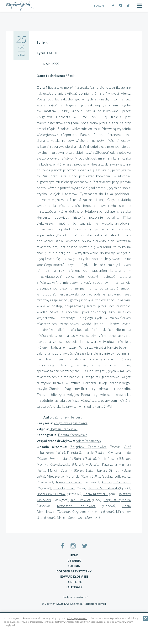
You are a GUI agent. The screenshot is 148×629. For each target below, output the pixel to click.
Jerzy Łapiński (64, 488)
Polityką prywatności (77, 618)
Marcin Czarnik (60, 470)
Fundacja (74, 582)
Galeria (74, 566)
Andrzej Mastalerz (116, 482)
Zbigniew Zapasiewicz (70, 423)
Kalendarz (74, 587)
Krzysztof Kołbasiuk (87, 512)
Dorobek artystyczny (74, 571)
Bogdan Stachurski (64, 429)
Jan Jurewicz (81, 500)
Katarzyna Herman (116, 464)
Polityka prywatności (75, 597)
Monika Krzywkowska (53, 464)
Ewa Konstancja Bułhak (66, 459)
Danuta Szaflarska (81, 453)
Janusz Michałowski (103, 488)
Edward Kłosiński (74, 576)
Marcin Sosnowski (71, 518)
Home (74, 555)
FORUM (99, 5)
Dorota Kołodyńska (72, 435)
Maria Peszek (108, 459)
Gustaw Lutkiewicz (116, 476)
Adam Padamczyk (88, 441)
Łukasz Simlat (108, 470)
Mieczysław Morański (63, 476)
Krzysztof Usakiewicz (76, 506)
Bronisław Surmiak (51, 494)
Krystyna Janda (119, 453)
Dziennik (74, 560)
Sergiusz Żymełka (117, 500)
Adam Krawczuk (95, 494)
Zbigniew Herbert (68, 417)
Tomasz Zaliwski (69, 482)
